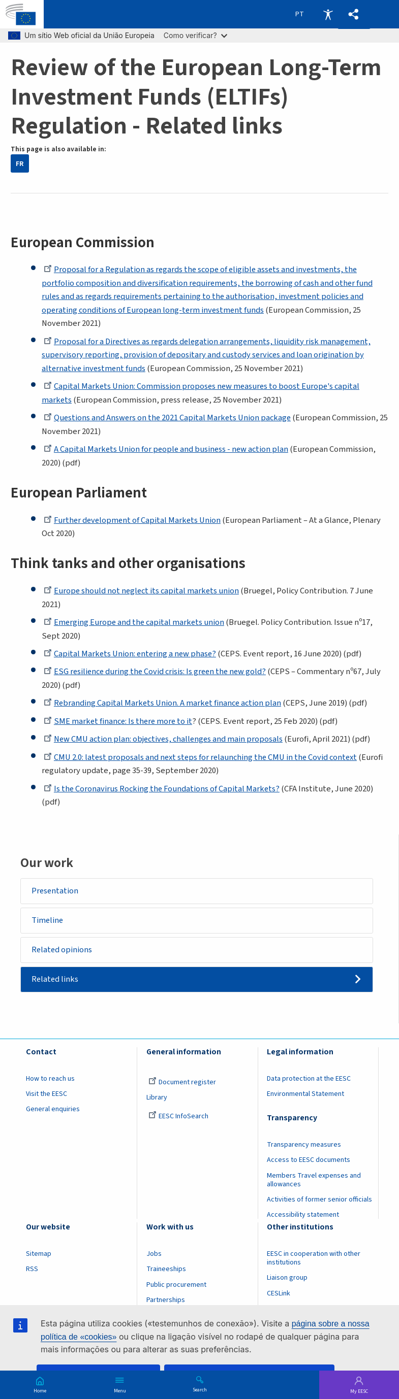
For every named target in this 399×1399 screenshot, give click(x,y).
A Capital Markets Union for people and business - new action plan (167, 449)
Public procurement (176, 1285)
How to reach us (50, 1080)
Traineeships (166, 1270)
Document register (182, 1083)
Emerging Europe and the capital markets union (135, 622)
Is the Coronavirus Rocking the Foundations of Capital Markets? (162, 789)
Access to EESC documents (308, 1161)
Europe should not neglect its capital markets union (142, 591)
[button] (354, 14)
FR (19, 164)
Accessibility (328, 14)
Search (200, 1389)
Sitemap (38, 1255)
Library (156, 1098)
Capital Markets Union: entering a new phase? (131, 654)
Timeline (48, 920)
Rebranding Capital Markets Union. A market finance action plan (163, 703)
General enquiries (53, 1110)
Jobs (154, 1255)
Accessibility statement (303, 1216)
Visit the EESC (46, 1095)
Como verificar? (195, 35)
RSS (32, 1270)
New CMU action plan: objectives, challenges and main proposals (164, 739)
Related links (55, 980)
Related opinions (62, 950)
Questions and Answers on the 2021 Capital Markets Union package (168, 418)
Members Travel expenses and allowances (314, 1180)
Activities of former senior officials (319, 1200)
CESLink (278, 1294)
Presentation (55, 891)
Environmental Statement (305, 1095)
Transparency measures (304, 1146)
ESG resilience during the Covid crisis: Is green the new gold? (157, 671)
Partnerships (165, 1300)
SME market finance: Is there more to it (119, 721)
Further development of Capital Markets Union (133, 520)
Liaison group (287, 1279)
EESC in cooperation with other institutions (313, 1259)
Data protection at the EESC (309, 1080)
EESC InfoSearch (178, 1117)
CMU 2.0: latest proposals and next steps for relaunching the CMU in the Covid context (202, 757)
